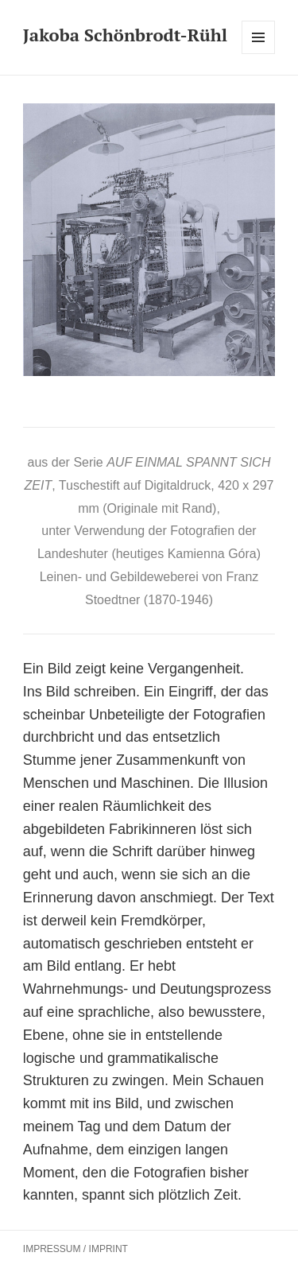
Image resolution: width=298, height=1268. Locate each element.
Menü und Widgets (258, 53)
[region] (149, 240)
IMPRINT (108, 1248)
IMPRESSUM (52, 1248)
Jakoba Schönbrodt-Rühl (125, 34)
